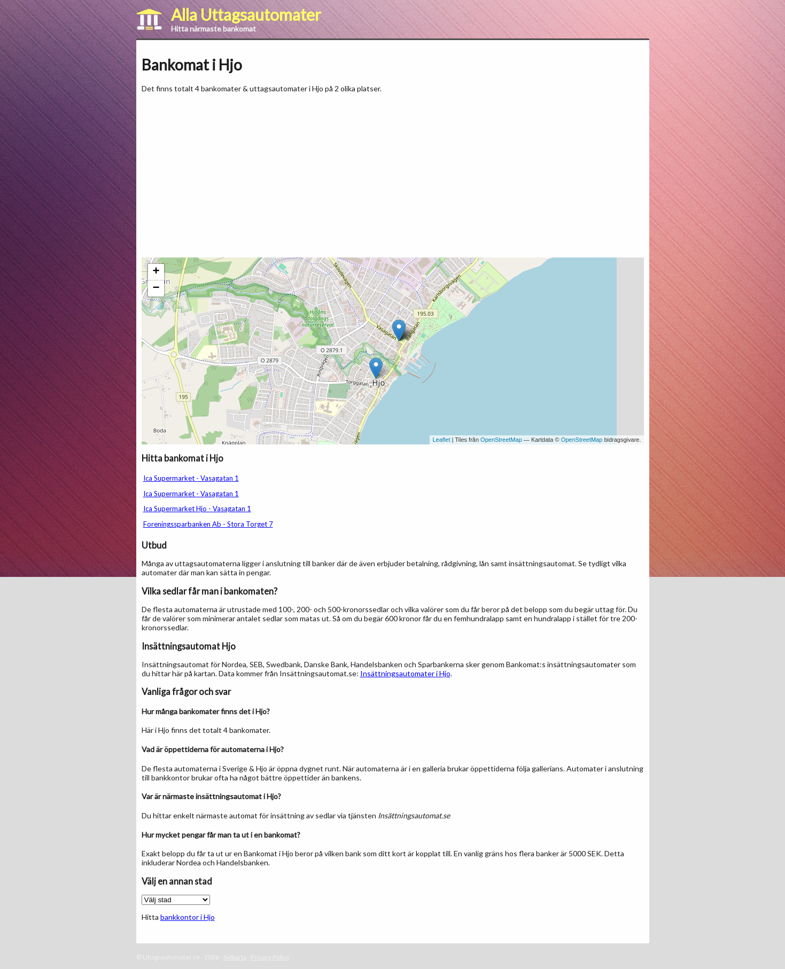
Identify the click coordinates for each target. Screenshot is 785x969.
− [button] (155, 288)
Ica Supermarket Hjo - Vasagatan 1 (197, 508)
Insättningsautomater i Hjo (405, 673)
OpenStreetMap (501, 439)
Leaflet (441, 439)
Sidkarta (234, 957)
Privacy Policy (270, 957)
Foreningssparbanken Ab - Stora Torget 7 (208, 524)
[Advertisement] (231, 175)
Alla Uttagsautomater (246, 14)
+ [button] (155, 272)
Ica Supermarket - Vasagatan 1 (191, 478)
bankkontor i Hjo (187, 916)
